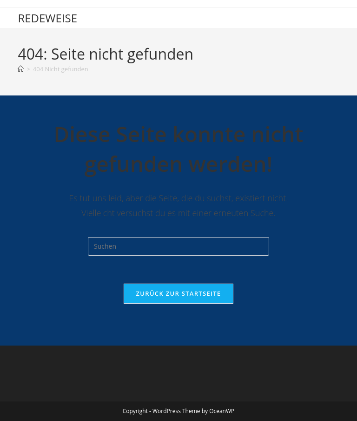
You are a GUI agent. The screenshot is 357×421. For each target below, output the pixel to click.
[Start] (21, 69)
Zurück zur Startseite (178, 293)
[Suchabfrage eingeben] (178, 246)
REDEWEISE (47, 18)
